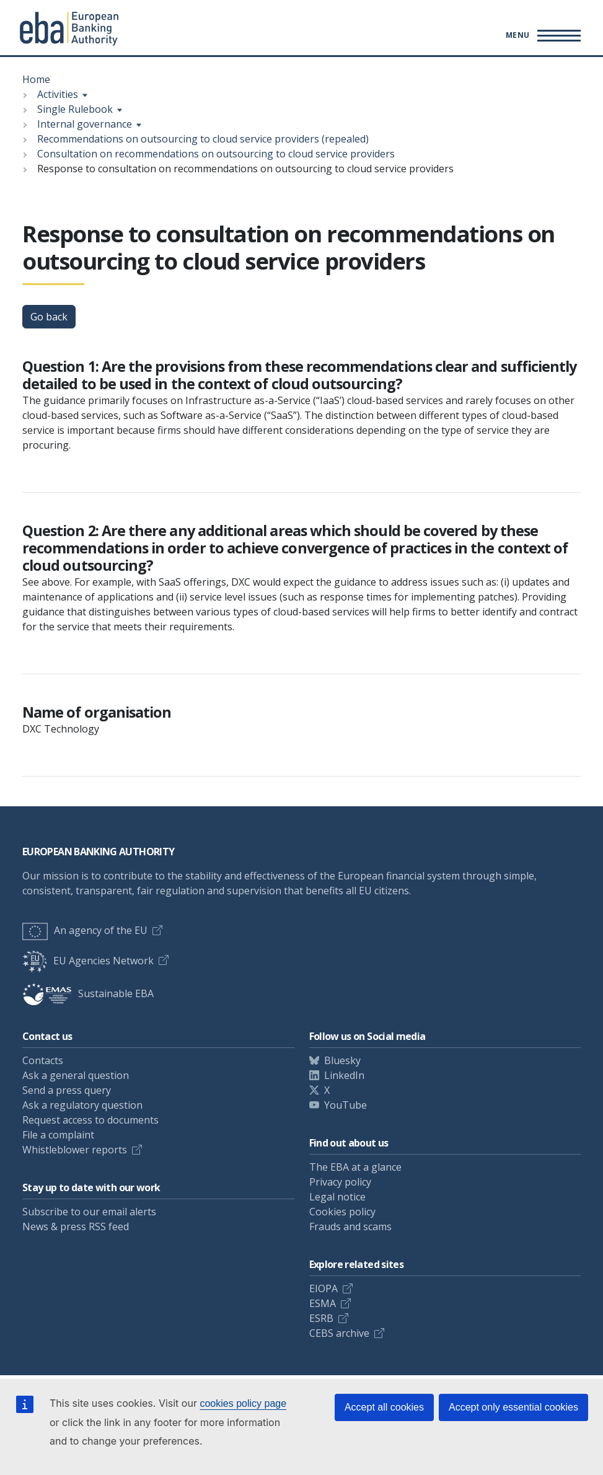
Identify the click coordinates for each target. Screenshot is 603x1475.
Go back (49, 317)
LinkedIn (344, 1075)
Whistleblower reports (74, 1149)
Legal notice (337, 1197)
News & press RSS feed (75, 1226)
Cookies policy (342, 1211)
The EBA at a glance (355, 1167)
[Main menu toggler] (541, 35)
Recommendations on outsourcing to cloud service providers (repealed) (203, 139)
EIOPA (323, 1288)
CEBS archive (339, 1333)
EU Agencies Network (88, 960)
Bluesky (342, 1060)
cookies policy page (243, 1403)
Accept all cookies (384, 1407)
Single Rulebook (75, 109)
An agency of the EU (84, 930)
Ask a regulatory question (82, 1105)
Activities (57, 94)
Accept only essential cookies (513, 1407)
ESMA (322, 1303)
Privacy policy (340, 1182)
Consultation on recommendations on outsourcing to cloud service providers (216, 154)
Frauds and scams (350, 1226)
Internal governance (84, 124)
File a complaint (58, 1135)
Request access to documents (90, 1120)
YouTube (345, 1105)
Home (36, 79)
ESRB (321, 1318)
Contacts (42, 1060)
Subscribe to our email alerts (89, 1211)
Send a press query (66, 1090)
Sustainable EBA (88, 993)
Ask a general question (75, 1075)
